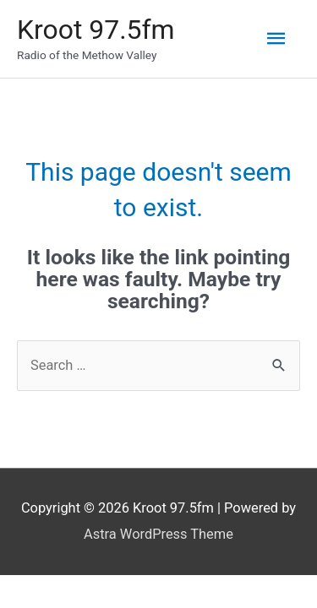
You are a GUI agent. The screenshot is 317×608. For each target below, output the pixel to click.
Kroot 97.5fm (96, 30)
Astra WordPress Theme (158, 534)
